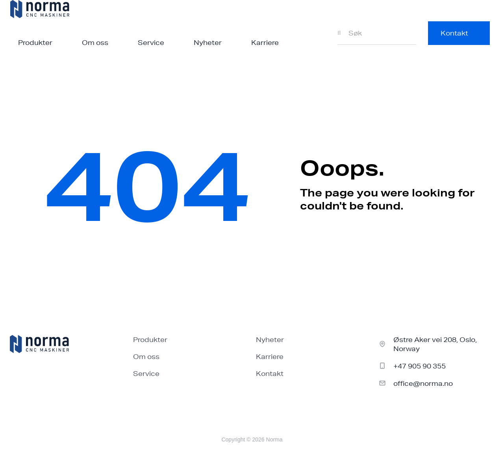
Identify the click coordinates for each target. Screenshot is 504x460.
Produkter (35, 42)
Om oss (95, 42)
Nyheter (208, 42)
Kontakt (270, 373)
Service (151, 42)
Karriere (265, 42)
